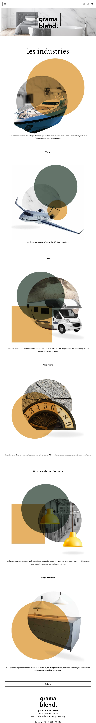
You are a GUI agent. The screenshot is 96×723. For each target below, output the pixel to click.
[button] (5, 4)
